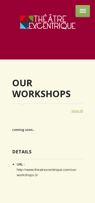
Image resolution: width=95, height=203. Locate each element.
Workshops (21, 111)
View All (77, 111)
